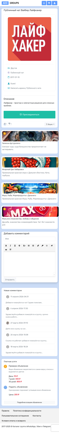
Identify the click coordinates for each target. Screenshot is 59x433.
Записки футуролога (11, 143)
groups (10, 3)
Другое (12, 68)
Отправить (9, 280)
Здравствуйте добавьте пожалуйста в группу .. (24, 353)
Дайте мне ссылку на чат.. (16, 329)
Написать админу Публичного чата (24, 88)
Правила (5, 411)
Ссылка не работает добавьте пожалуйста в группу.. (26, 341)
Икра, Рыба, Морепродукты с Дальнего (19, 195)
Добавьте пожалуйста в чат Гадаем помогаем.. (24, 303)
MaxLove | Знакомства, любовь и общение (20, 219)
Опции (49, 124)
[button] (49, 3)
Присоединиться (29, 114)
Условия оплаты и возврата (14, 421)
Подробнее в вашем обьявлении (29, 402)
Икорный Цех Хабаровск (13, 169)
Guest (11, 84)
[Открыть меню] (44, 3)
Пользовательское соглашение (15, 416)
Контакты (37, 416)
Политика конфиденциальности (27, 411)
